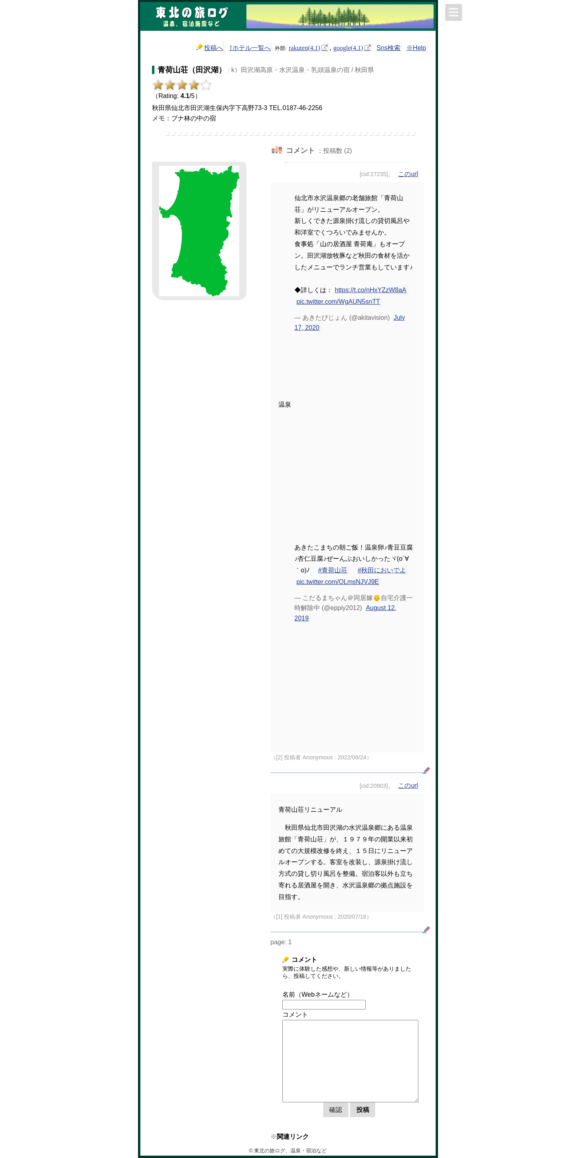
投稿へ (209, 47)
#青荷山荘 (332, 570)
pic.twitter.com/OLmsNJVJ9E (337, 581)
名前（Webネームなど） (317, 994)
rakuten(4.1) (304, 47)
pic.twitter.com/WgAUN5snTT (338, 301)
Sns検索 (389, 47)
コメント (295, 1014)
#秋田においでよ (382, 570)
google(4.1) (348, 47)
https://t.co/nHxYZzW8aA (370, 290)
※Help (416, 47)
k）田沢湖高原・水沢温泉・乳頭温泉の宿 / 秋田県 (302, 69)
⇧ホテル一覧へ (250, 47)
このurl (408, 174)
